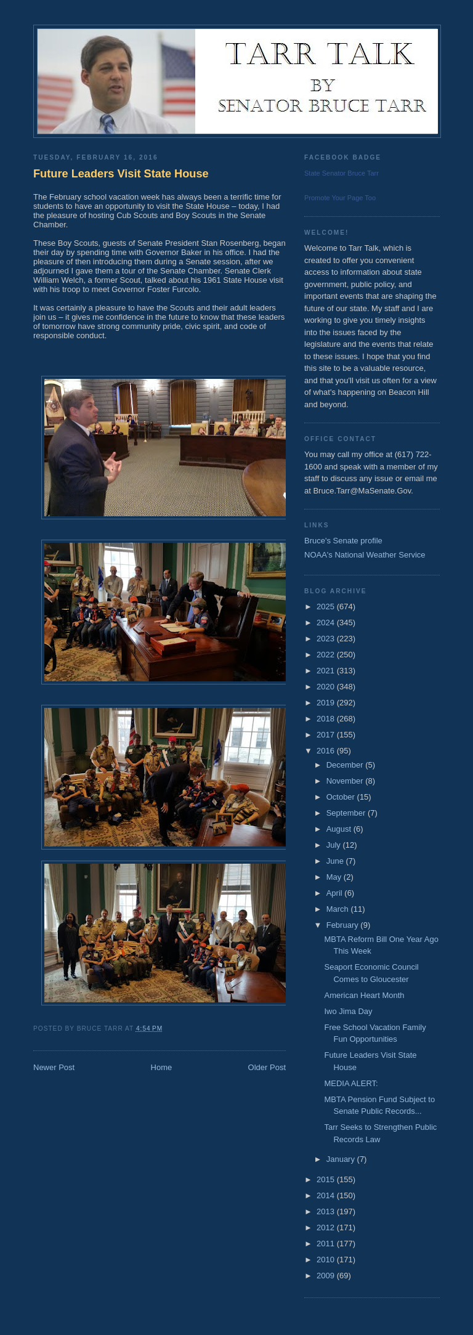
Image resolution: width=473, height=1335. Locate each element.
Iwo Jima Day (348, 1011)
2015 (327, 1179)
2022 (327, 654)
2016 (327, 750)
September (347, 813)
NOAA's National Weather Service (365, 554)
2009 (327, 1275)
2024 (327, 622)
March (338, 909)
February (343, 925)
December (346, 764)
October (341, 796)
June (336, 861)
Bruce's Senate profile (343, 540)
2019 (327, 702)
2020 (327, 686)
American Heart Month (364, 995)
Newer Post (54, 1067)
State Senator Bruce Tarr (341, 173)
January (341, 1159)
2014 (327, 1195)
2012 (327, 1227)
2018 (327, 718)
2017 (327, 734)
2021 (327, 670)
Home (161, 1067)
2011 (327, 1243)
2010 (327, 1259)
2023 (327, 638)
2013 (327, 1211)
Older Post (267, 1067)
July (334, 845)
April (335, 893)
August (340, 829)
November (346, 780)
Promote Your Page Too (340, 197)
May (335, 877)
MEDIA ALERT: (351, 1083)
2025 (327, 606)
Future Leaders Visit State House (121, 174)
